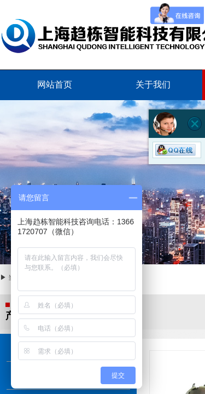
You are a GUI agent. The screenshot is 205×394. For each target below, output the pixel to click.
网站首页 (54, 84)
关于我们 (153, 84)
